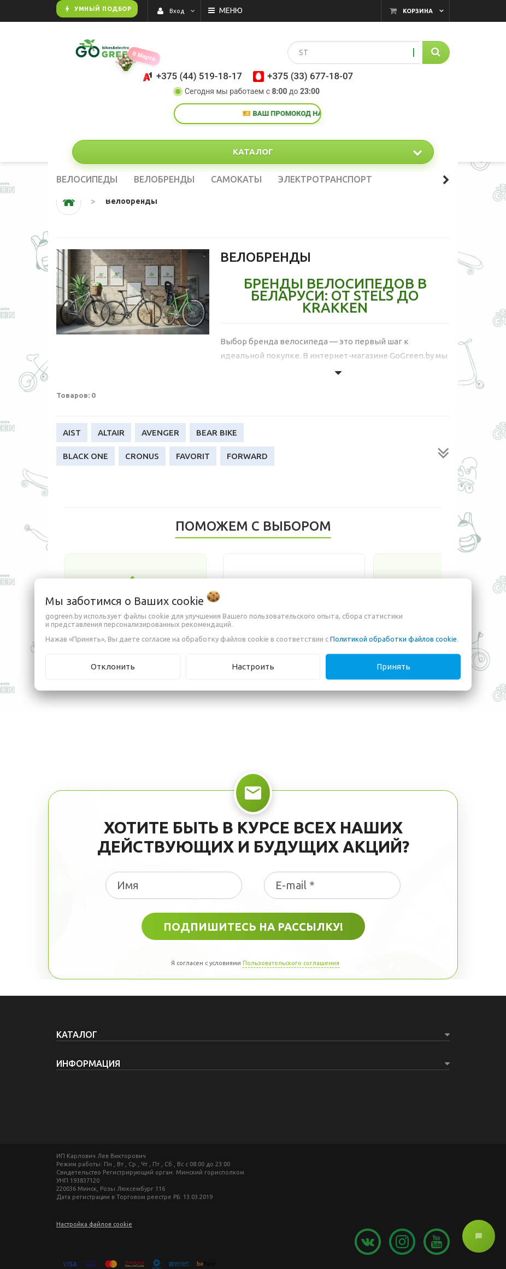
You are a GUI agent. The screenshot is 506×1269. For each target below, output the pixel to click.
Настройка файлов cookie (94, 1224)
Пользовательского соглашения (291, 963)
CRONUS (142, 456)
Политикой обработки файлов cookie (393, 639)
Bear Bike (216, 432)
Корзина (418, 11)
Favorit (193, 456)
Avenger (160, 432)
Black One (85, 456)
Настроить (253, 666)
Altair (111, 432)
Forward (247, 456)
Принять (393, 666)
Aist (72, 432)
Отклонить (113, 666)
